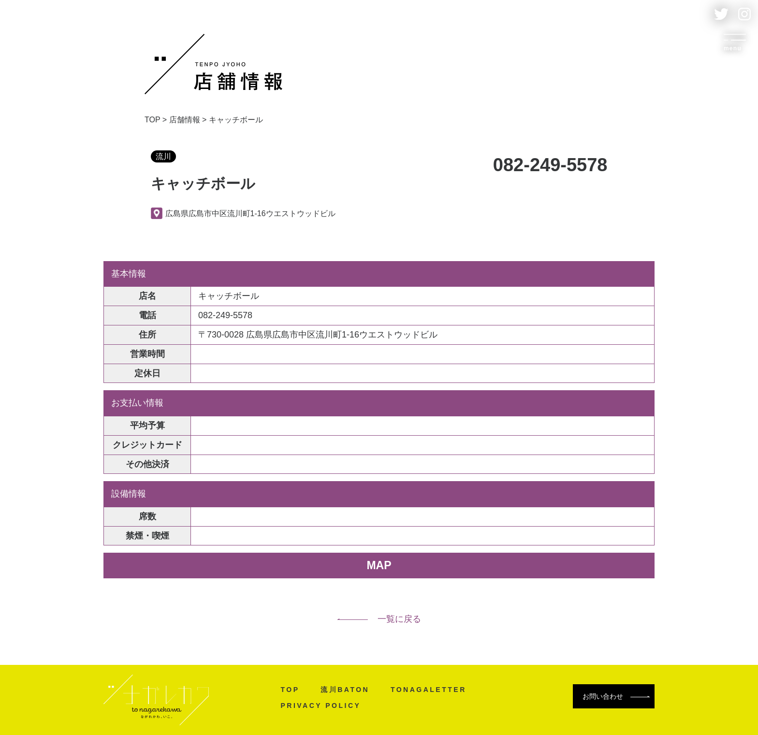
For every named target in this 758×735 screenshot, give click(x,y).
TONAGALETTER (426, 689)
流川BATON (342, 689)
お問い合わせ (616, 696)
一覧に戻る (379, 619)
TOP (286, 689)
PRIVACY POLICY (317, 705)
